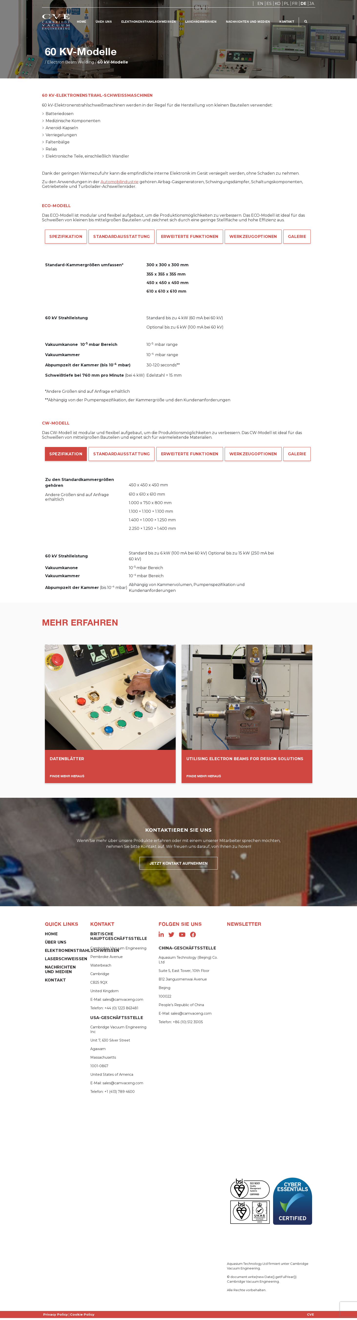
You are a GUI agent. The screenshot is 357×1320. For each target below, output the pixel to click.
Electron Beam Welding (70, 62)
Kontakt (288, 21)
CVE (310, 1316)
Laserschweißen (201, 21)
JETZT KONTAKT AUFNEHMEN (179, 865)
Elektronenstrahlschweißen (149, 21)
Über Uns (104, 21)
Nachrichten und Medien (249, 21)
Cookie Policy (82, 1316)
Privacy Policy (55, 1316)
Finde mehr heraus (67, 778)
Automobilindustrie (120, 182)
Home (81, 21)
